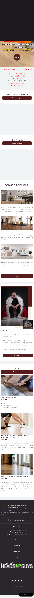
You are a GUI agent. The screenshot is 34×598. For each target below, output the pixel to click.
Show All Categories (17, 98)
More (17, 276)
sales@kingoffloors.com (22, 534)
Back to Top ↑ (26, 595)
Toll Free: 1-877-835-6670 (17, 532)
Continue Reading (18, 355)
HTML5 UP (19, 588)
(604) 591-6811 (17, 526)
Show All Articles (17, 372)
